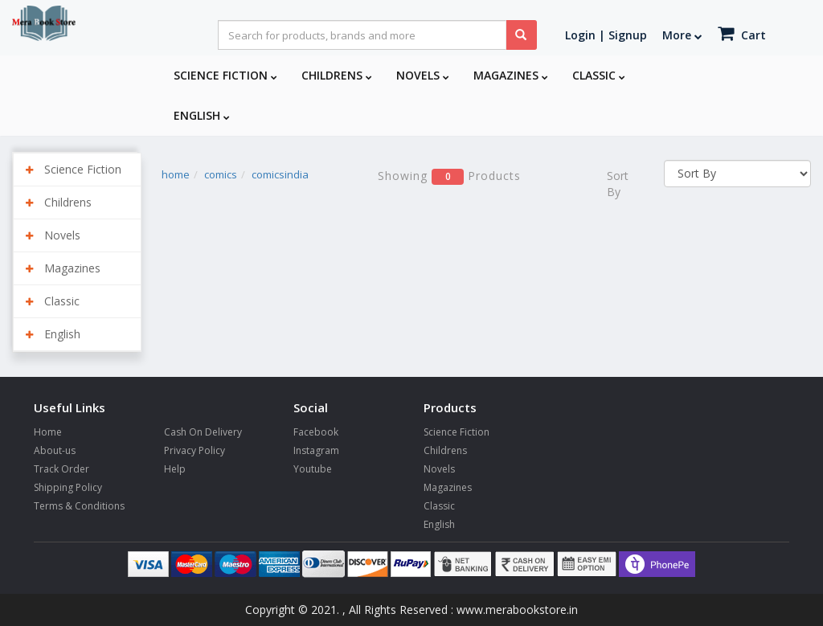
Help (175, 469)
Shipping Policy (68, 487)
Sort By (618, 183)
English (202, 115)
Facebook (315, 432)
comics (220, 174)
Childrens (336, 75)
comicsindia (280, 174)
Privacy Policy (194, 450)
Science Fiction (225, 75)
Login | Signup (606, 35)
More (682, 35)
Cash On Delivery (203, 432)
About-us (55, 450)
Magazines (510, 75)
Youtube (312, 469)
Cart (742, 33)
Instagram (316, 450)
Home (48, 432)
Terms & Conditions (79, 506)
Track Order (61, 469)
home (176, 174)
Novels (422, 75)
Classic (598, 75)
